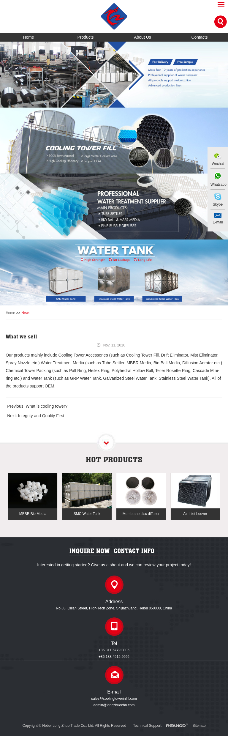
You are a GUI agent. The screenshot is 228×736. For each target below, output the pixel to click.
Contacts (199, 37)
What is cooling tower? (46, 406)
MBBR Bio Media (32, 514)
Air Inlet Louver (195, 514)
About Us (142, 37)
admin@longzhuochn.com (114, 705)
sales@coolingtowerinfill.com (114, 698)
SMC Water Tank (87, 514)
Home (28, 37)
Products (85, 37)
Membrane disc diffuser (141, 514)
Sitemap (199, 726)
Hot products (114, 459)
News (25, 313)
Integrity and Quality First (41, 415)
